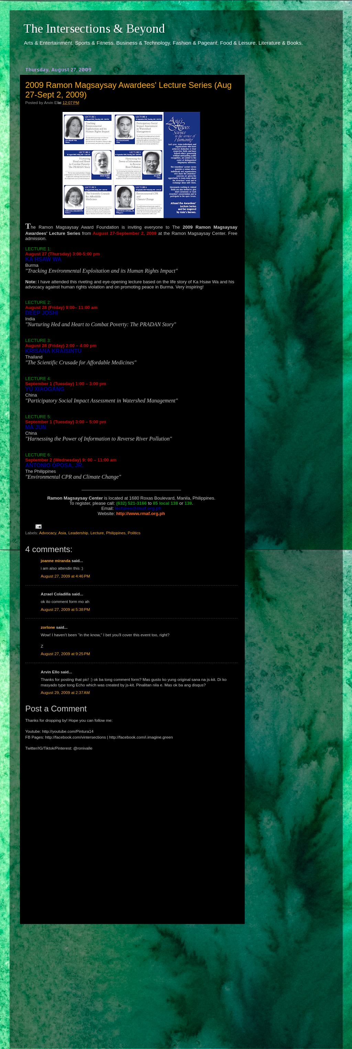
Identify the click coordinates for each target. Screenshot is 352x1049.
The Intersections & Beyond (94, 28)
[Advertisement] (131, 980)
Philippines (116, 533)
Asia (62, 533)
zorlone (48, 627)
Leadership (78, 533)
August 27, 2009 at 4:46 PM (65, 576)
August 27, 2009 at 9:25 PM (65, 653)
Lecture (97, 533)
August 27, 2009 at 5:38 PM (65, 609)
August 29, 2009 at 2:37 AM (65, 692)
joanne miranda (55, 560)
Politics (134, 533)
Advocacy (47, 533)
